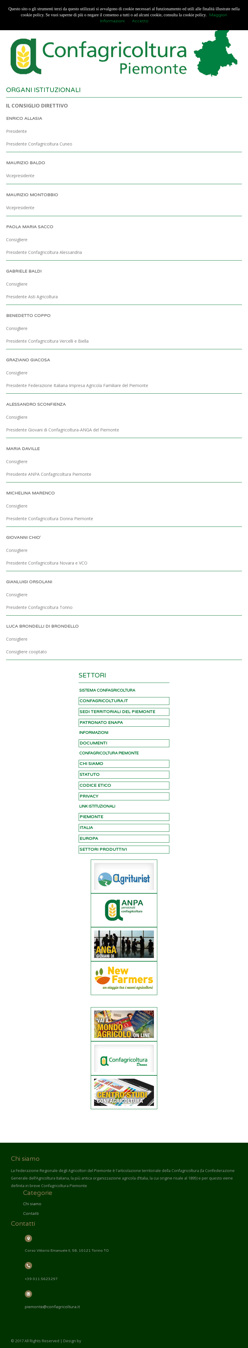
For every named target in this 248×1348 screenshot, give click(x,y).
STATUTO (90, 774)
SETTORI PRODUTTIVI (103, 849)
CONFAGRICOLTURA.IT (104, 700)
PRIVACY (89, 796)
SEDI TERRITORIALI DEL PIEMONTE (117, 711)
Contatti (31, 1213)
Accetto (140, 21)
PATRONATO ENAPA (101, 722)
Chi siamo (32, 1204)
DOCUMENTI (93, 743)
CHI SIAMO (91, 763)
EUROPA (89, 838)
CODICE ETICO (95, 785)
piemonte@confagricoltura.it (52, 1307)
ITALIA (86, 827)
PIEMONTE (91, 816)
